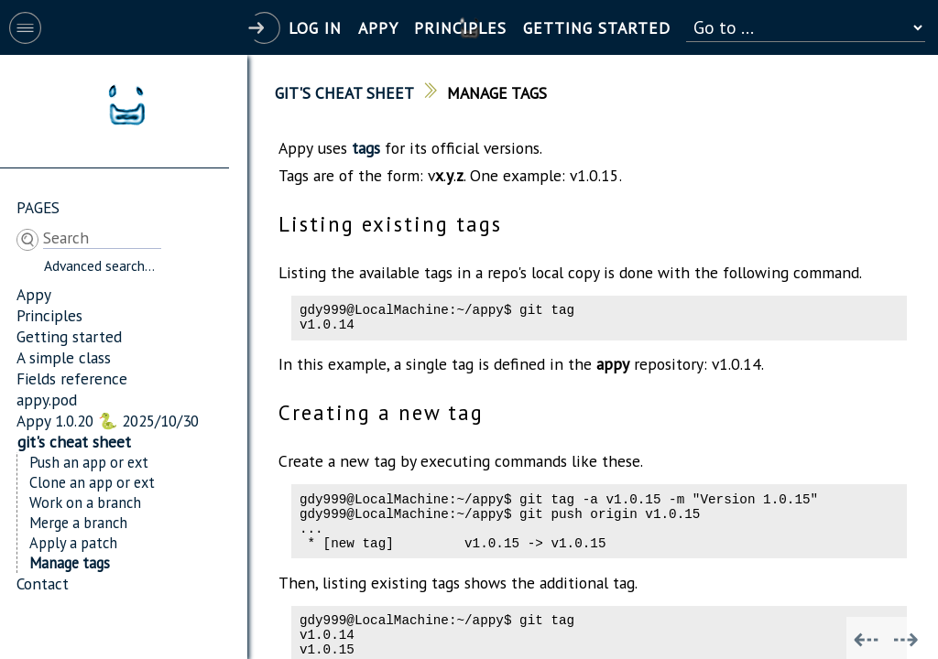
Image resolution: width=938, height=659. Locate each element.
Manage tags (69, 563)
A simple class (63, 357)
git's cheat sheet (74, 441)
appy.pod (46, 399)
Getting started (69, 336)
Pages (38, 207)
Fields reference (71, 378)
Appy (33, 294)
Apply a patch (73, 543)
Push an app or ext (88, 462)
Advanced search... (99, 265)
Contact (42, 583)
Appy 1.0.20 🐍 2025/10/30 (107, 420)
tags (366, 147)
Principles (49, 315)
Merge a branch (78, 523)
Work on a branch (85, 502)
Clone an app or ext (92, 482)
